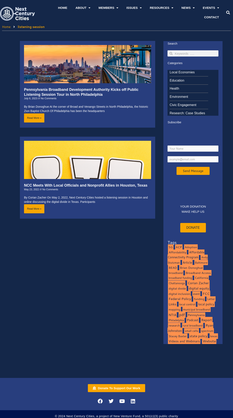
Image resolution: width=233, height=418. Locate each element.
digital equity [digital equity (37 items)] (199, 288)
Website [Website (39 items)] (209, 341)
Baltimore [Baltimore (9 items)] (201, 262)
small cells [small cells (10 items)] (191, 331)
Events (211, 8)
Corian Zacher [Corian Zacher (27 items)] (198, 283)
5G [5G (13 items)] (171, 247)
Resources (161, 8)
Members (108, 8)
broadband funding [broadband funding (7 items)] (180, 278)
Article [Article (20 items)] (187, 262)
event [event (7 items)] (196, 294)
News (188, 8)
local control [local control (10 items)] (187, 304)
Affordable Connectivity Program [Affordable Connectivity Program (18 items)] (186, 255)
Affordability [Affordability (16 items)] (177, 252)
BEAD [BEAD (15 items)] (173, 268)
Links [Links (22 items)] (172, 304)
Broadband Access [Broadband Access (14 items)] (198, 273)
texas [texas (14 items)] (213, 336)
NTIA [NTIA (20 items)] (172, 315)
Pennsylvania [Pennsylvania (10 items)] (196, 315)
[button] (228, 12)
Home (62, 7)
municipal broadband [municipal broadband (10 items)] (196, 309)
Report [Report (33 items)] (206, 320)
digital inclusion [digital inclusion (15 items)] (179, 294)
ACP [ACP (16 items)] (179, 247)
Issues (134, 8)
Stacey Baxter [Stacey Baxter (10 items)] (178, 336)
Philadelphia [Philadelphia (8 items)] (176, 320)
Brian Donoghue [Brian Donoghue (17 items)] (191, 268)
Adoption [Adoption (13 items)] (191, 247)
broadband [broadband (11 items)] (176, 273)
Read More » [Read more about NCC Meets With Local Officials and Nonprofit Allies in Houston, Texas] (34, 208)
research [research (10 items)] (174, 325)
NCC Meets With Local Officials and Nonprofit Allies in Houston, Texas (85, 185)
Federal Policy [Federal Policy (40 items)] (180, 298)
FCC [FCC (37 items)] (206, 293)
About (83, 8)
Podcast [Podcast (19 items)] (192, 320)
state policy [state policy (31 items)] (198, 336)
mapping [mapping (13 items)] (174, 309)
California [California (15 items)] (201, 278)
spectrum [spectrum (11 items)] (207, 331)
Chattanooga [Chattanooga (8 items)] (177, 283)
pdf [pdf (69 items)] (182, 314)
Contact (211, 17)
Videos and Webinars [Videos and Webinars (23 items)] (184, 341)
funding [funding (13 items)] (199, 299)
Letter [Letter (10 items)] (211, 299)
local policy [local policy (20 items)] (206, 304)
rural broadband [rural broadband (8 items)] (193, 325)
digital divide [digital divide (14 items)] (177, 288)
